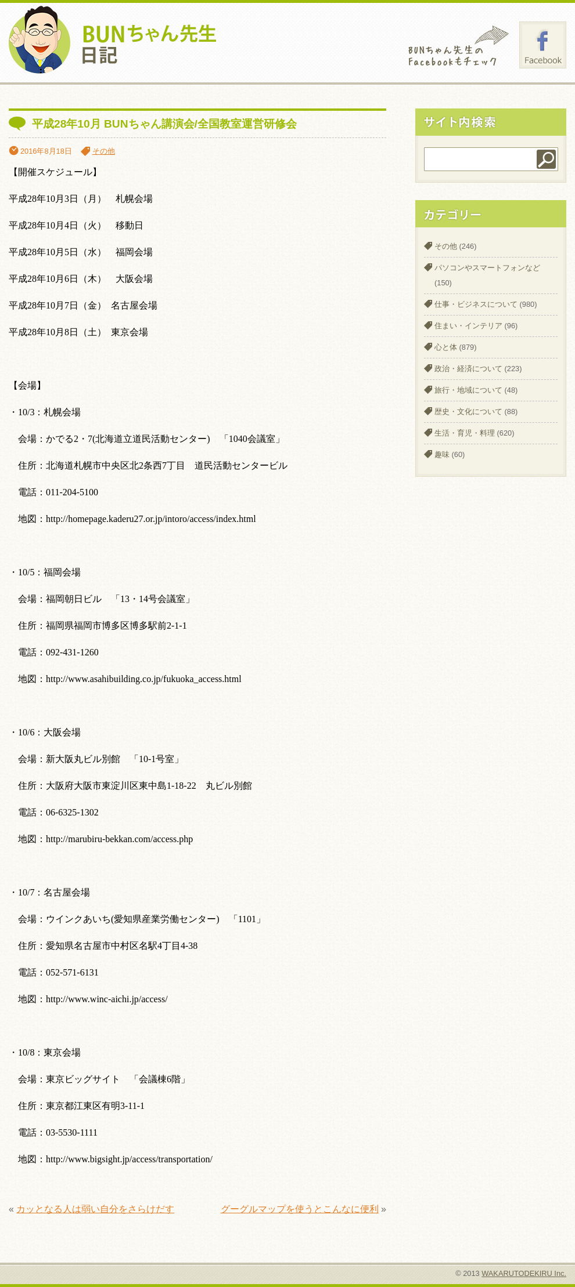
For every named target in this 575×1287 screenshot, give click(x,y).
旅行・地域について (468, 390)
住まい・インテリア (468, 325)
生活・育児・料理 (464, 433)
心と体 (445, 347)
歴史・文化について (468, 411)
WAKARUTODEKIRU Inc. (523, 1273)
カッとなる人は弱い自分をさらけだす (95, 1209)
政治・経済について (468, 368)
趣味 (442, 454)
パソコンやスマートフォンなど (487, 267)
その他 (103, 151)
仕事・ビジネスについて (476, 304)
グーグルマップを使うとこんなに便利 (300, 1209)
